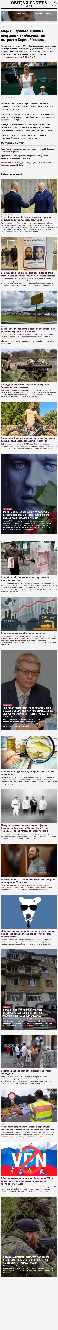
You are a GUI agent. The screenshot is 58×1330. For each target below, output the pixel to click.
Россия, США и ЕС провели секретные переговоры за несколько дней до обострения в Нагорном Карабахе (24, 1013)
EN (56, 6)
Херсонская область (8, 214)
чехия (3, 1124)
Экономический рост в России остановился (23, 633)
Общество (7, 705)
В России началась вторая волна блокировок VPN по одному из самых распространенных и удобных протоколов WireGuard (27, 1181)
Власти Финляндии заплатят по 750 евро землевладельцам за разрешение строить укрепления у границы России (27, 1260)
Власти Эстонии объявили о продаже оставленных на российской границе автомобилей (28, 330)
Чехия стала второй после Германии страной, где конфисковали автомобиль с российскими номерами (27, 1128)
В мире (6, 1007)
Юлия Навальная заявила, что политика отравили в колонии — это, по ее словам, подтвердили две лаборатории (26, 515)
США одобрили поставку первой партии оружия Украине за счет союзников (25, 386)
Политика (7, 509)
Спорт (29, 6)
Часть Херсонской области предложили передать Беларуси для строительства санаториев (26, 218)
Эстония (4, 326)
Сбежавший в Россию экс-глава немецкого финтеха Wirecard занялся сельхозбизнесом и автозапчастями (28, 274)
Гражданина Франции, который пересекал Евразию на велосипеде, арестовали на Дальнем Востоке (28, 439)
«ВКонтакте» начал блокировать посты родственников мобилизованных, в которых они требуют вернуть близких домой (28, 934)
